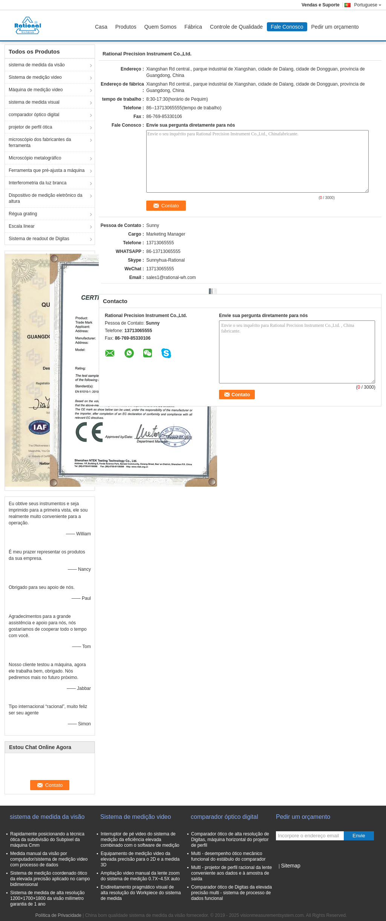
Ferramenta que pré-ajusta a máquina (46, 170)
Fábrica (193, 27)
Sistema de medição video (35, 77)
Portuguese (367, 5)
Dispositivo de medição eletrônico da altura (45, 198)
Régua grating (23, 213)
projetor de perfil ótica (30, 127)
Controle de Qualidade (236, 27)
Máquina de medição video (36, 89)
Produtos (125, 27)
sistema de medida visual (34, 102)
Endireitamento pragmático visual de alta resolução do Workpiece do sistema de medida (141, 892)
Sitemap (290, 866)
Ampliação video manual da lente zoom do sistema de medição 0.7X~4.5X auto (140, 875)
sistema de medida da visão (37, 64)
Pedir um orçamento (335, 27)
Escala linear (22, 226)
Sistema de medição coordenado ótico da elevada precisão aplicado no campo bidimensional (50, 878)
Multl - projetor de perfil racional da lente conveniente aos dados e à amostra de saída (231, 873)
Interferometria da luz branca (37, 182)
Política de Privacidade (58, 915)
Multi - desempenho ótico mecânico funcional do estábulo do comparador (228, 856)
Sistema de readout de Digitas (39, 238)
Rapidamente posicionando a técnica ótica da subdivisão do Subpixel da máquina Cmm (47, 839)
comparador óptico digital (34, 114)
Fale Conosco (287, 27)
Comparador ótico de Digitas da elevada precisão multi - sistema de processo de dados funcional (231, 892)
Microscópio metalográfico (35, 158)
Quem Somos (160, 27)
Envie (358, 835)
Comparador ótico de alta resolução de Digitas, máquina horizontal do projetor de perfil (230, 839)
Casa (101, 27)
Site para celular (294, 875)
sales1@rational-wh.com (171, 277)
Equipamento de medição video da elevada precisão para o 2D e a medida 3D (140, 859)
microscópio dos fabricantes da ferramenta (40, 142)
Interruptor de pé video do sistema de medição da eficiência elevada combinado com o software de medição (140, 839)
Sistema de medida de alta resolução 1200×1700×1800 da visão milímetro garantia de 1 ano (47, 898)
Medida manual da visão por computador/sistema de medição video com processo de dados (48, 859)
